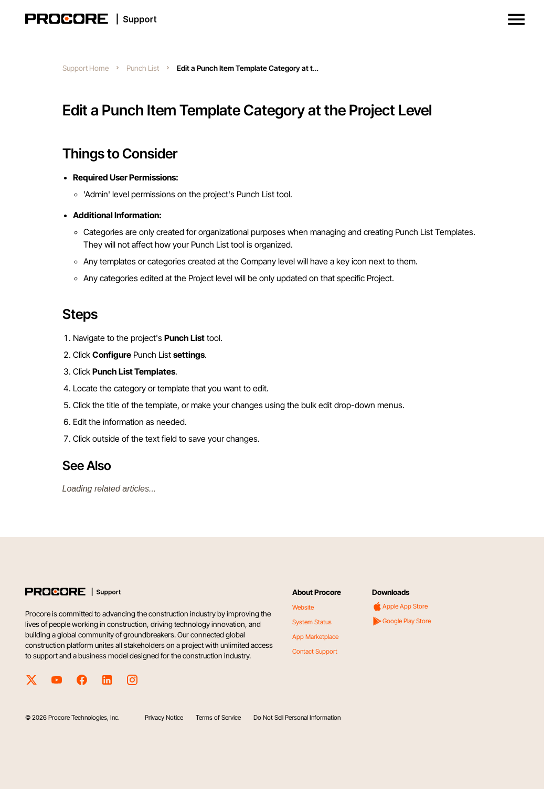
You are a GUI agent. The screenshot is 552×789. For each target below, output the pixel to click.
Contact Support (314, 651)
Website (303, 607)
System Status (312, 622)
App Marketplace (315, 637)
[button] (516, 19)
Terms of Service (218, 717)
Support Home (85, 67)
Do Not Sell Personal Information (297, 717)
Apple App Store (400, 606)
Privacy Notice (164, 717)
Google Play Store (401, 621)
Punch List (142, 67)
